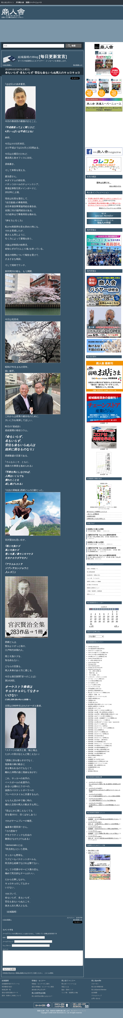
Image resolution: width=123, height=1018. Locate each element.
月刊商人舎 (20, 2)
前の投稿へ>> (77, 65)
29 (112, 621)
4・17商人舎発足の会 (94, 660)
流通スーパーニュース (34, 2)
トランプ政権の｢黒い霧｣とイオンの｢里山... (106, 833)
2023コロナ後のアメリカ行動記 (97, 652)
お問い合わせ (95, 1001)
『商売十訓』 (92, 673)
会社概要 (94, 995)
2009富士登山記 (92, 646)
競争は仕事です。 (104, 183)
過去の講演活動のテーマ (10, 995)
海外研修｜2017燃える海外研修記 (97, 749)
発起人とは (65, 990)
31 (91, 624)
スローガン (95, 987)
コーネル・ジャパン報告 (95, 678)
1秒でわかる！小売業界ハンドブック (97, 511)
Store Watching (92, 665)
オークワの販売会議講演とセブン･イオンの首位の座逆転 (104, 796)
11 (95, 616)
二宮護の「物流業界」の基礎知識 (94, 591)
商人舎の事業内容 (97, 990)
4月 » (116, 626)
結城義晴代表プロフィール (11, 987)
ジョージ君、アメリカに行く (93, 578)
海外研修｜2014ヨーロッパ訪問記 (97, 737)
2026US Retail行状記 (94, 658)
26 (100, 621)
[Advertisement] (89, 24)
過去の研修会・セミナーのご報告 (43, 990)
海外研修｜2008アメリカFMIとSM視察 (98, 710)
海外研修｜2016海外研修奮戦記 (97, 747)
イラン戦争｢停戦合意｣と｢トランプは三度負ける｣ (102, 800)
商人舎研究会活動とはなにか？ (42, 999)
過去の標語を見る (115, 186)
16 (117, 616)
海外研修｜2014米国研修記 (95, 741)
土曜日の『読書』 (93, 694)
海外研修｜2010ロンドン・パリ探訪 (98, 720)
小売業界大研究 (91, 516)
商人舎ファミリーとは (69, 987)
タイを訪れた (92, 682)
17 (91, 619)
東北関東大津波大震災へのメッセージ (98, 704)
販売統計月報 (92, 771)
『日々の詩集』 (92, 675)
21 (108, 619)
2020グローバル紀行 (94, 650)
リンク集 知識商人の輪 (70, 995)
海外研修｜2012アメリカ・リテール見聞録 (100, 728)
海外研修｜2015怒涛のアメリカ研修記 (98, 745)
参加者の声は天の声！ (39, 992)
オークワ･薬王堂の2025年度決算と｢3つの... (107, 819)
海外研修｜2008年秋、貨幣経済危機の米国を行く (101, 714)
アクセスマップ (96, 998)
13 (104, 616)
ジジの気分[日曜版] (93, 680)
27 (104, 621)
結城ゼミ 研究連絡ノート (92, 568)
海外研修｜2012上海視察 (95, 730)
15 (112, 616)
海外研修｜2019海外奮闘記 (95, 753)
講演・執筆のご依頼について (11, 998)
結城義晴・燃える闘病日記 (95, 765)
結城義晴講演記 (92, 767)
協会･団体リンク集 (93, 850)
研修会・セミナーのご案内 (40, 987)
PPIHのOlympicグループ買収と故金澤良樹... (107, 828)
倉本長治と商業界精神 (94, 690)
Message (90, 664)
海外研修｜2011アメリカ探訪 (96, 724)
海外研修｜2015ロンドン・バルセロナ (98, 743)
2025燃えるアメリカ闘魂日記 (96, 656)
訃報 (89, 769)
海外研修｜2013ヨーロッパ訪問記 (97, 733)
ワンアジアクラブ (93, 686)
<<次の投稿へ (7, 65)
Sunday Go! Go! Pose (94, 667)
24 (91, 621)
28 (108, 621)
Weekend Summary (93, 669)
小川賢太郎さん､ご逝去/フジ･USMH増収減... (107, 824)
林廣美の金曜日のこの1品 (95, 706)
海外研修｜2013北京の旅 (95, 735)
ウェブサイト (7, 945)
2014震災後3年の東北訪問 (95, 648)
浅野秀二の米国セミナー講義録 (94, 581)
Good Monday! (92, 662)
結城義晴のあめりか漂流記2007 (97, 761)
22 (112, 619)
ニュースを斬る (92, 684)
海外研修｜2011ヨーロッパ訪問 (97, 726)
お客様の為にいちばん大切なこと (96, 518)
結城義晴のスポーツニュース (96, 763)
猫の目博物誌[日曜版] (94, 755)
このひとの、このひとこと (95, 677)
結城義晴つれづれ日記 (94, 759)
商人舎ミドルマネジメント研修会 (97, 692)
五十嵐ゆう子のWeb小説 (92, 584)
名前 (5, 937)
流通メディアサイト (93, 852)
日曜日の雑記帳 (92, 698)
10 (91, 616)
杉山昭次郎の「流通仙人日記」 (94, 575)
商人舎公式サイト (7, 2)
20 (104, 619)
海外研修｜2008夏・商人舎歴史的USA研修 (100, 712)
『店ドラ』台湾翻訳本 (93, 514)
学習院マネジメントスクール (96, 696)
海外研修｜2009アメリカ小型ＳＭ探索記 (99, 716)
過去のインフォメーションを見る (110, 208)
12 (100, 616)
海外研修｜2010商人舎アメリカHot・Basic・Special (102, 722)
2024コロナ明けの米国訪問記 (96, 654)
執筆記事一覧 (6, 992)
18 (95, 619)
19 (100, 619)
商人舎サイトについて (78, 1014)
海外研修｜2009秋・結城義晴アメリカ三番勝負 (101, 718)
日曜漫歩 (90, 700)
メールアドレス (8, 941)
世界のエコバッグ (91, 594)
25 (95, 621)
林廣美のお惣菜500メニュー (93, 587)
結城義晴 (90, 819)
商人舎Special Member (99, 992)
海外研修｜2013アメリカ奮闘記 (97, 731)
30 (117, 621)
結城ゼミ (90, 757)
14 (108, 616)
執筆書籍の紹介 (7, 990)
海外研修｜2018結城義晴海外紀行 (97, 751)
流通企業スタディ (93, 708)
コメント (5, 949)
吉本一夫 (90, 824)
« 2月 (91, 626)
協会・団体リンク (67, 992)
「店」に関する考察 (93, 671)
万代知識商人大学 (93, 688)
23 (117, 619)
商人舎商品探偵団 (91, 571)
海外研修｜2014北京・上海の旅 (97, 739)
